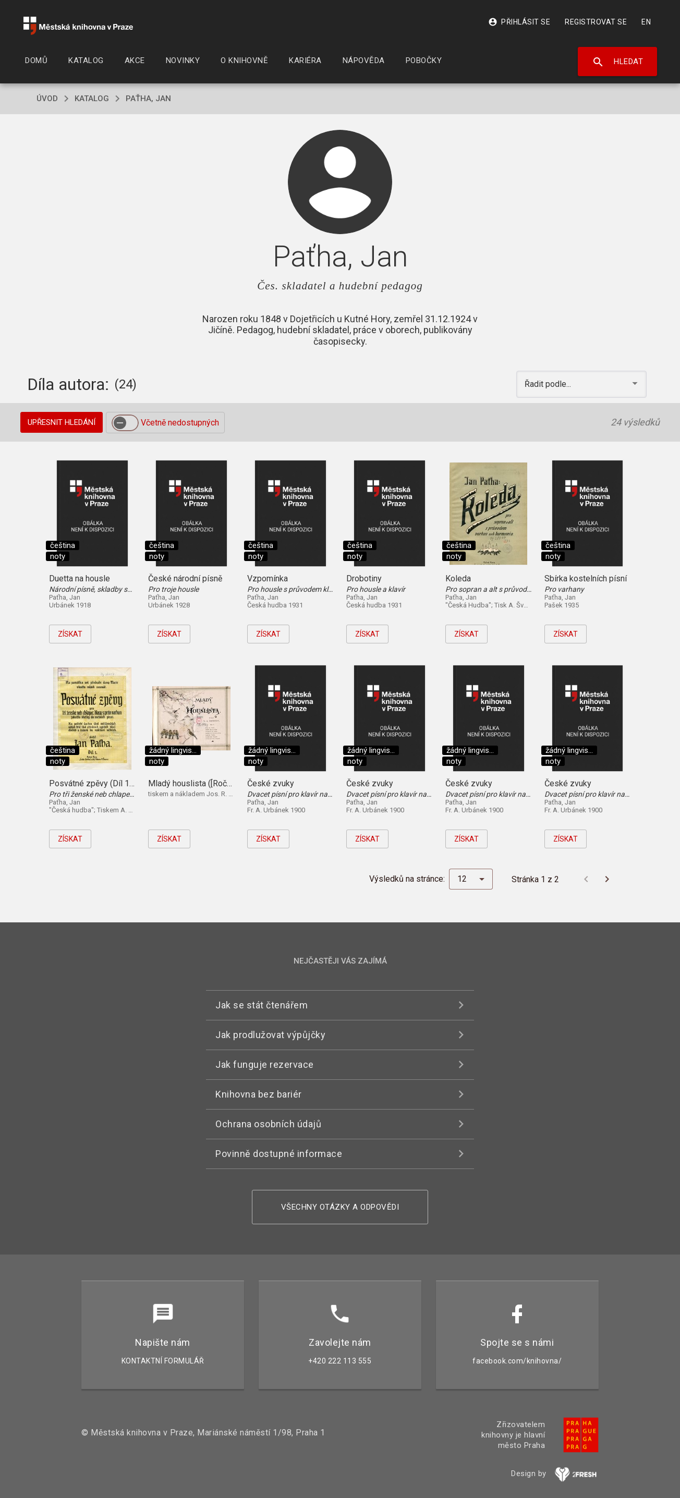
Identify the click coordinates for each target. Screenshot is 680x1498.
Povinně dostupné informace (278, 1153)
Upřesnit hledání (61, 422)
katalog (92, 98)
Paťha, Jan (148, 98)
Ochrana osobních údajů (268, 1123)
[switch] (125, 423)
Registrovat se (596, 22)
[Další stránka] (607, 879)
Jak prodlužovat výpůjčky (270, 1034)
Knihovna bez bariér (258, 1094)
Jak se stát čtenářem (261, 1005)
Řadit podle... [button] (549, 384)
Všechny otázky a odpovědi (340, 1207)
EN (646, 22)
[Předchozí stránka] (586, 879)
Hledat (617, 62)
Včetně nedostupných (180, 423)
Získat (70, 634)
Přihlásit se (519, 22)
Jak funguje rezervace (264, 1064)
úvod (47, 98)
